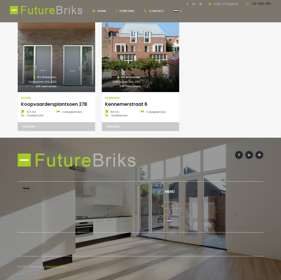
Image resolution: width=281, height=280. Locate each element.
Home (172, 202)
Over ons (174, 208)
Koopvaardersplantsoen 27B (54, 104)
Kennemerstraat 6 (126, 104)
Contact (173, 214)
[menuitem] (193, 221)
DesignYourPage (57, 266)
